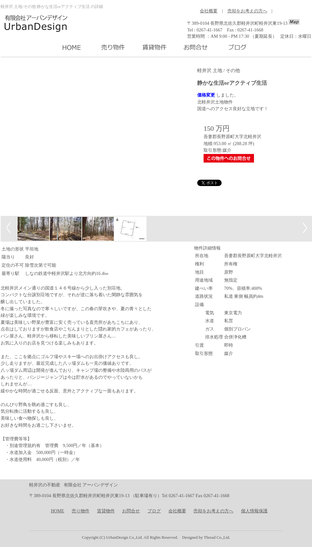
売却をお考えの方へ (247, 10)
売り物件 (80, 510)
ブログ (154, 510)
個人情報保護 (254, 510)
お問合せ (131, 510)
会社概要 (209, 10)
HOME (57, 510)
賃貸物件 (106, 510)
